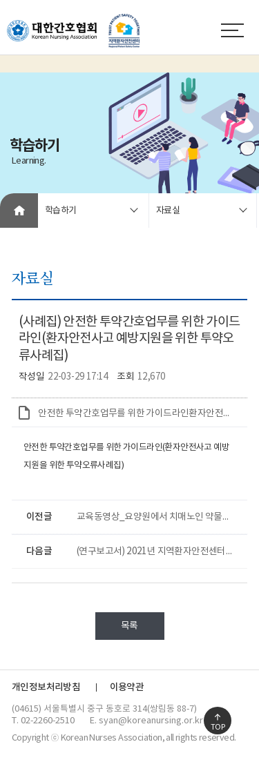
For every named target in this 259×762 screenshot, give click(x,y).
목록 (129, 626)
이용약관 (127, 687)
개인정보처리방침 (46, 687)
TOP (217, 727)
